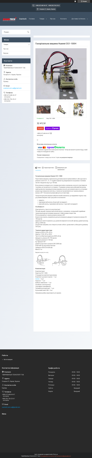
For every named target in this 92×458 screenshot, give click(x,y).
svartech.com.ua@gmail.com (12, 88)
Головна (32, 19)
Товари (42, 19)
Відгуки (5, 53)
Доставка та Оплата (78, 19)
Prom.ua (55, 454)
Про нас (52, 19)
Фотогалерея (8, 359)
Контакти (63, 19)
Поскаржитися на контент (48, 456)
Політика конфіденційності (63, 456)
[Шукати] (28, 32)
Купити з (52, 128)
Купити (40, 128)
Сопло (37, 279)
